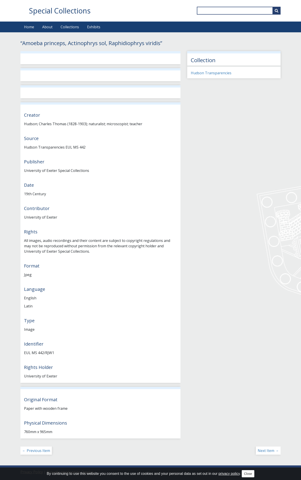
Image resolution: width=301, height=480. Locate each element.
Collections (70, 26)
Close (248, 474)
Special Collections (59, 10)
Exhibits (93, 26)
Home (29, 26)
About (47, 26)
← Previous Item (36, 450)
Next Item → (268, 450)
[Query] (239, 11)
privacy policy (229, 474)
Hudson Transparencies (211, 72)
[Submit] (276, 11)
